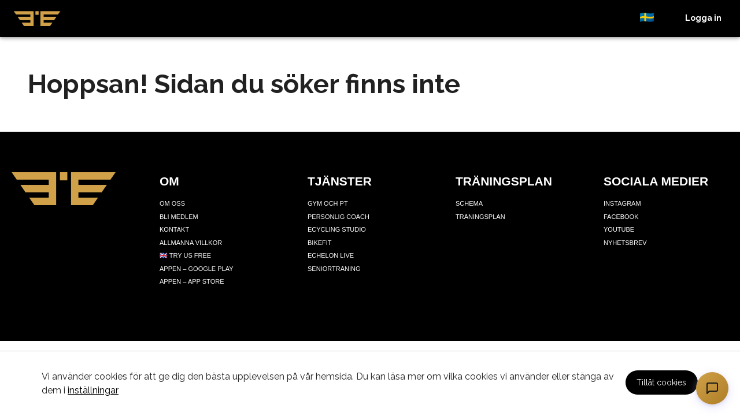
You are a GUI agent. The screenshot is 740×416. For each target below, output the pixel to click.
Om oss (172, 203)
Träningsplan (480, 216)
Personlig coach (338, 216)
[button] (653, 18)
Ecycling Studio (337, 229)
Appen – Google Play (197, 268)
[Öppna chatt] (712, 388)
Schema (469, 203)
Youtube (619, 229)
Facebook (621, 216)
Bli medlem (179, 216)
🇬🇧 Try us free (185, 255)
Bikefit (320, 242)
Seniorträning (334, 268)
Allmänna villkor (191, 242)
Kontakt (174, 229)
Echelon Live (331, 255)
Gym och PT (328, 203)
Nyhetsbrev (625, 242)
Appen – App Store (192, 281)
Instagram (622, 203)
